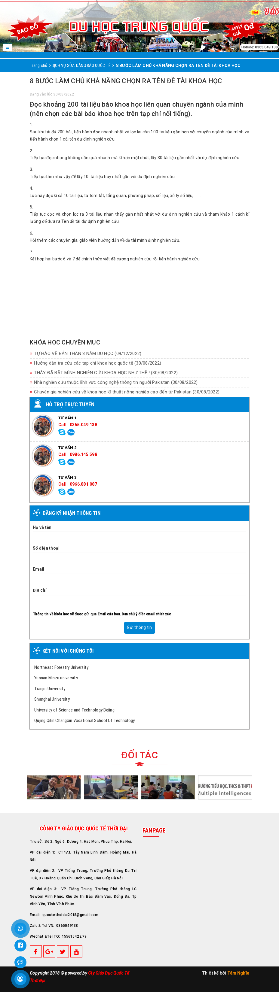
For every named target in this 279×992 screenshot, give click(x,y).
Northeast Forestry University (61, 667)
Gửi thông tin (139, 627)
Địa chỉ (40, 590)
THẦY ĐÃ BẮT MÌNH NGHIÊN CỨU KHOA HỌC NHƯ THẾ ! (104, 372)
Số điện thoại (46, 548)
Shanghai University (52, 699)
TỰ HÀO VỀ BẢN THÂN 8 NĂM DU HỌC (85, 353)
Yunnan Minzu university (56, 678)
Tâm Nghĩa (238, 973)
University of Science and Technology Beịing (74, 710)
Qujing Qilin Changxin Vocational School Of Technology (84, 720)
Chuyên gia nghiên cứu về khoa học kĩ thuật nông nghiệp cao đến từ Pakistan (124, 392)
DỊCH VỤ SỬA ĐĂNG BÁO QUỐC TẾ (81, 65)
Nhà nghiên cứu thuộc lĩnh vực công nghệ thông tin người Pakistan (114, 382)
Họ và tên (42, 527)
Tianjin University (50, 688)
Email (38, 569)
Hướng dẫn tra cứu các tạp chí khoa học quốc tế (95, 363)
